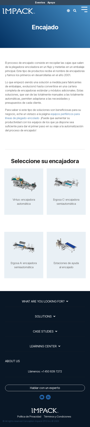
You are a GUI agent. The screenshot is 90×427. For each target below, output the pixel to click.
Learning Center (43, 346)
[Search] (74, 11)
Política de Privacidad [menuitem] (29, 416)
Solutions (43, 316)
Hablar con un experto (45, 388)
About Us (12, 361)
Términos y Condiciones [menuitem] (57, 416)
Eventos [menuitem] (40, 2)
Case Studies (43, 331)
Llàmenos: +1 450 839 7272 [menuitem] (45, 371)
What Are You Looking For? (43, 301)
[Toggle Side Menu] (84, 9)
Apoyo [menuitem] (51, 2)
